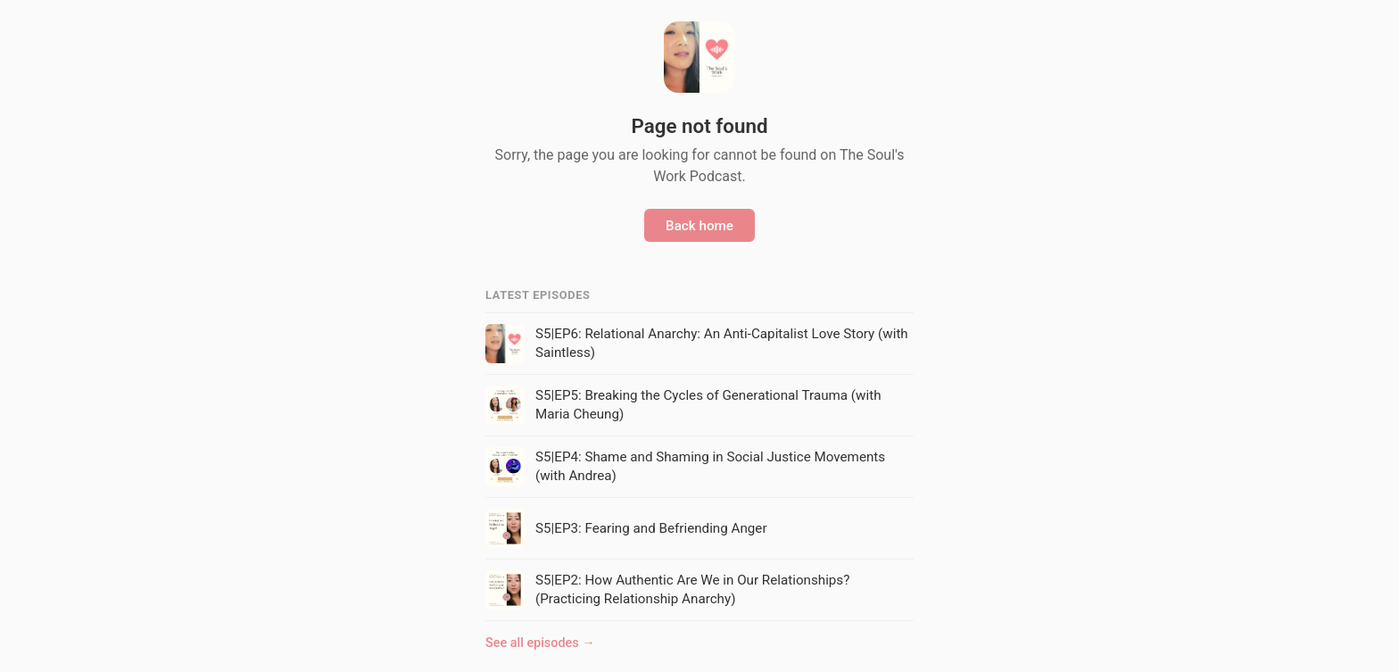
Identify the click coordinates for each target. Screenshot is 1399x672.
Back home (699, 226)
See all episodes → (540, 643)
